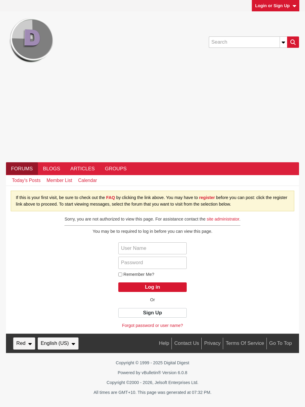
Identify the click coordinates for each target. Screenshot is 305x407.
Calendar (87, 180)
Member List (59, 180)
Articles (82, 169)
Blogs (51, 169)
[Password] (152, 263)
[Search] (248, 42)
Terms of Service (245, 343)
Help (164, 343)
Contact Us (186, 343)
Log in (152, 287)
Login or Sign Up (275, 5)
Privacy (212, 343)
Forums (22, 169)
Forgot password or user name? (152, 325)
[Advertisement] (152, 117)
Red (24, 343)
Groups (116, 169)
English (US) (58, 343)
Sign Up (152, 313)
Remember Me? (136, 274)
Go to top (280, 343)
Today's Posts (26, 180)
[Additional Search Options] (283, 42)
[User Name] (152, 248)
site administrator (223, 219)
